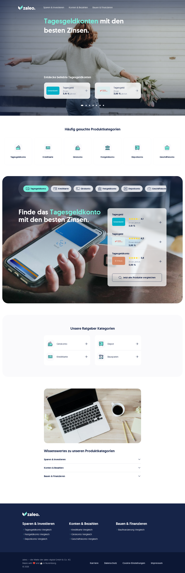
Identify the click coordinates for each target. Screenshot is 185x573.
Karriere (94, 563)
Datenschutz (110, 563)
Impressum (157, 563)
